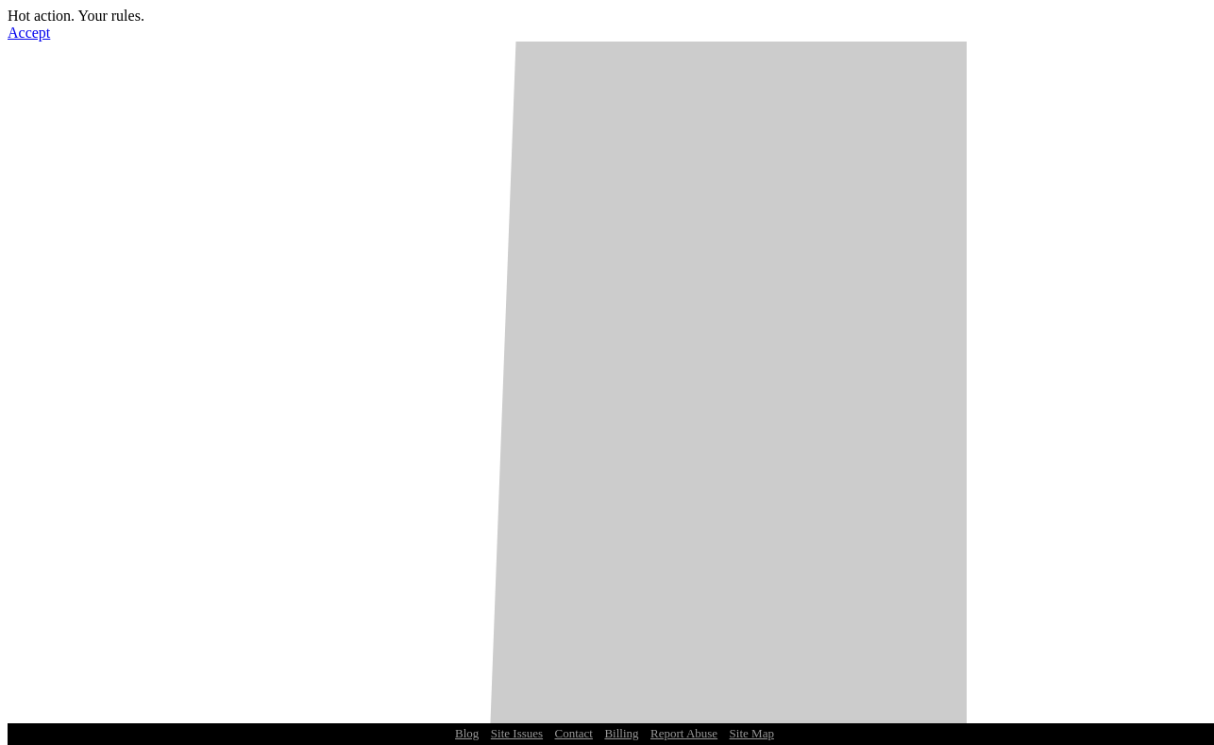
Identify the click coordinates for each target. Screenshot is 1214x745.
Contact (574, 733)
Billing (621, 733)
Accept (29, 33)
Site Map (752, 733)
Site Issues (517, 733)
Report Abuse (683, 733)
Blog (467, 733)
